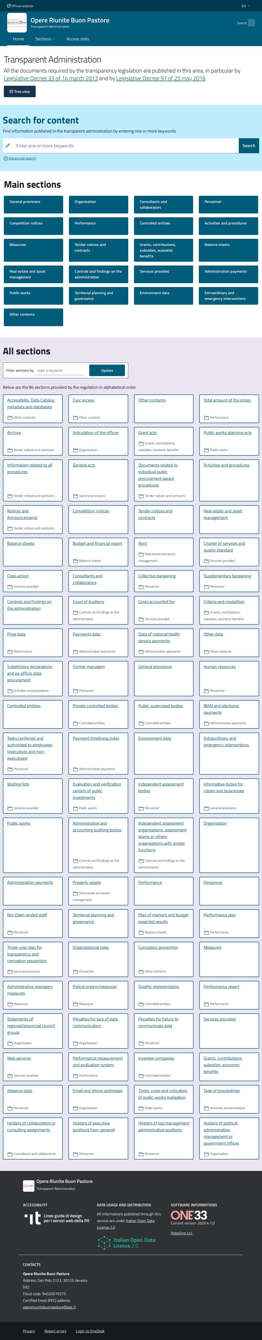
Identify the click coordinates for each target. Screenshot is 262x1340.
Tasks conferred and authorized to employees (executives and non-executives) (29, 748)
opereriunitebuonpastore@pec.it (49, 1307)
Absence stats (19, 1090)
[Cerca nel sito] (249, 22)
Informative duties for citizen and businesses (224, 787)
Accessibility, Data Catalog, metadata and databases (31, 403)
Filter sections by (20, 370)
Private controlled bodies (95, 705)
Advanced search (19, 158)
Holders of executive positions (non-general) (94, 1126)
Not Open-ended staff (27, 915)
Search (249, 145)
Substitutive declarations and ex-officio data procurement (29, 673)
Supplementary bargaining (227, 576)
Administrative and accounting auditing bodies (97, 826)
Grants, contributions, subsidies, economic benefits (158, 250)
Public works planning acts (228, 432)
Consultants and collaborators (153, 204)
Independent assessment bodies (161, 787)
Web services (19, 1058)
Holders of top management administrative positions (163, 1126)
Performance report (221, 986)
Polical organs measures (95, 986)
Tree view (20, 91)
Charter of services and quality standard (224, 546)
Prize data (16, 634)
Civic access (83, 400)
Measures (18, 244)
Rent (142, 543)
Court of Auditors (88, 601)
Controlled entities (155, 223)
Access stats (78, 39)
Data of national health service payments (159, 637)
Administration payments (226, 271)
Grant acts (147, 432)
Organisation (85, 201)
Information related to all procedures (29, 468)
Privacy (29, 1331)
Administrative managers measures (30, 989)
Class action (18, 576)
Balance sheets (217, 244)
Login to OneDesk (90, 1331)
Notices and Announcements (22, 514)
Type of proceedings (222, 1090)
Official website (20, 5)
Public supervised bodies (160, 705)
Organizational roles (91, 947)
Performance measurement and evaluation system (98, 1061)
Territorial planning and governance (94, 295)
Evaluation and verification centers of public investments (97, 791)
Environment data (154, 293)
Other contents (22, 314)
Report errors (55, 1331)
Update (107, 370)
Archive (14, 432)
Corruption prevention (158, 947)
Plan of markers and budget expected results (163, 918)
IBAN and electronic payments (221, 709)
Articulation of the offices (96, 432)
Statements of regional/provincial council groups (31, 1026)
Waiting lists (18, 784)
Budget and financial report (97, 543)
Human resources (220, 666)
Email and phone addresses (98, 1090)
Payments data (86, 634)
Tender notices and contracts (90, 247)
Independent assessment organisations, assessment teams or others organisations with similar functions (162, 836)
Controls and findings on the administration (98, 274)
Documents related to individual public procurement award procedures (158, 475)
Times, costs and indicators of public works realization (162, 1094)
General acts (84, 465)
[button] (246, 5)
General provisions (25, 201)
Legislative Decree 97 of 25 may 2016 (161, 78)
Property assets (87, 882)
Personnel (213, 201)
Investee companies (156, 1058)
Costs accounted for (156, 601)
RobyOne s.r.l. (182, 1233)
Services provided (154, 271)
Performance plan (220, 915)
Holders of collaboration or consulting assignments (31, 1126)
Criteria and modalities (224, 601)
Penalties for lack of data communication (95, 1022)
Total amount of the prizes (227, 400)
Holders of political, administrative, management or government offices (221, 1133)
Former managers (89, 666)
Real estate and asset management (27, 274)
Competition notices (26, 223)
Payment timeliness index (96, 738)
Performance (85, 223)
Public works (20, 293)
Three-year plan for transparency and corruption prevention (27, 954)
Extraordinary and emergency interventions (225, 295)
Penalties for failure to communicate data (158, 1022)
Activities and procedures (226, 223)
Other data (213, 634)
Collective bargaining (157, 576)
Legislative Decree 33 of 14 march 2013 (51, 78)
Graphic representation (158, 986)
